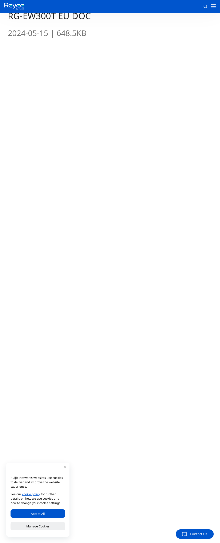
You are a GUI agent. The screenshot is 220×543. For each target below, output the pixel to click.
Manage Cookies (37, 526)
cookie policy (31, 494)
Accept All (38, 514)
